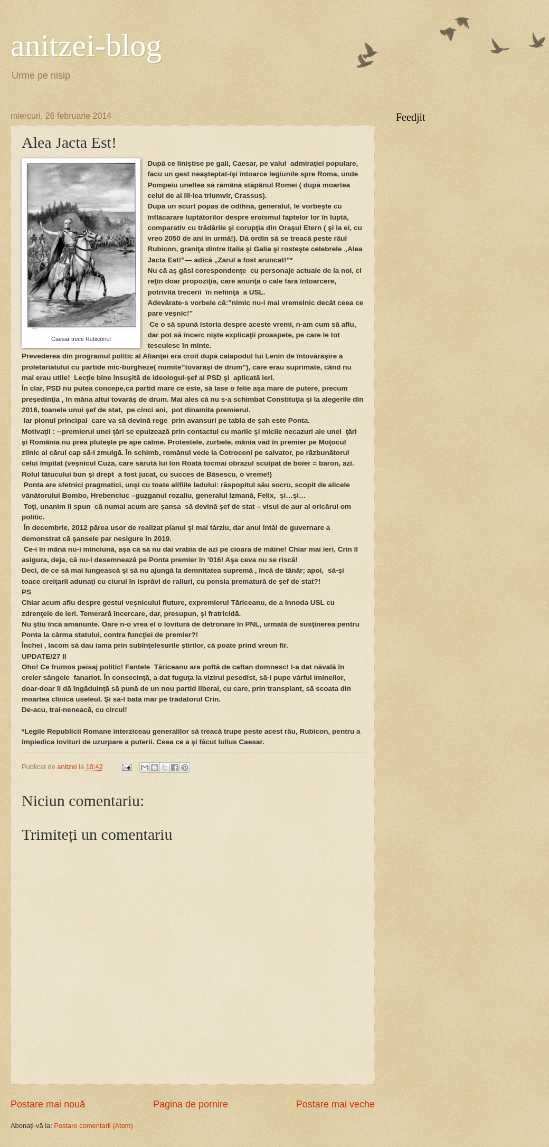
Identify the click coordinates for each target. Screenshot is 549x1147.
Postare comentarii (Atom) (93, 1126)
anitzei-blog (86, 45)
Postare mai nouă (48, 1104)
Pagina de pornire (190, 1104)
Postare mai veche (335, 1104)
